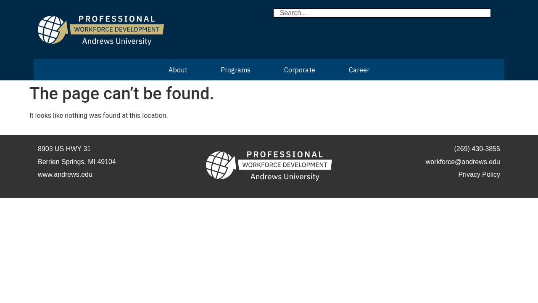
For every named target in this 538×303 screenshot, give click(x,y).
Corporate (299, 70)
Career (359, 70)
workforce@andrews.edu (463, 161)
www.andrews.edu (65, 174)
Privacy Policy (479, 174)
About (178, 70)
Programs (236, 70)
